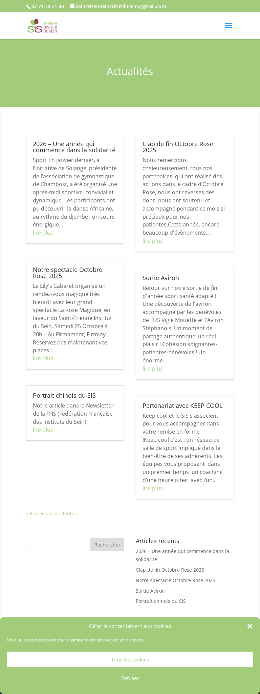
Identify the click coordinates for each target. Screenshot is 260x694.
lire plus (43, 232)
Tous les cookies (130, 659)
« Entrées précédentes (51, 513)
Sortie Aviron (161, 278)
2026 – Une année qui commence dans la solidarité (74, 147)
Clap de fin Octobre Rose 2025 (178, 147)
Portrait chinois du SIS (64, 395)
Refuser (130, 678)
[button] (249, 626)
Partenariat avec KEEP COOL (182, 405)
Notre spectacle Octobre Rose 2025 (67, 272)
